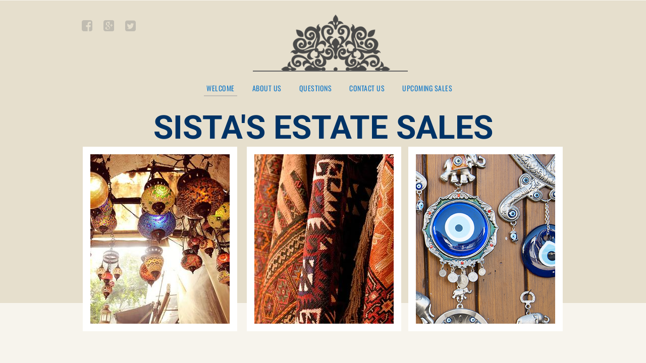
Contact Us (367, 88)
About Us (267, 88)
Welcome (220, 88)
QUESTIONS (315, 88)
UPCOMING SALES (427, 88)
